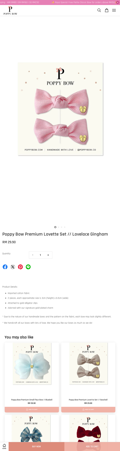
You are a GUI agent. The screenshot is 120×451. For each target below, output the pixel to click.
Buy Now (36, 446)
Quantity (6, 253)
